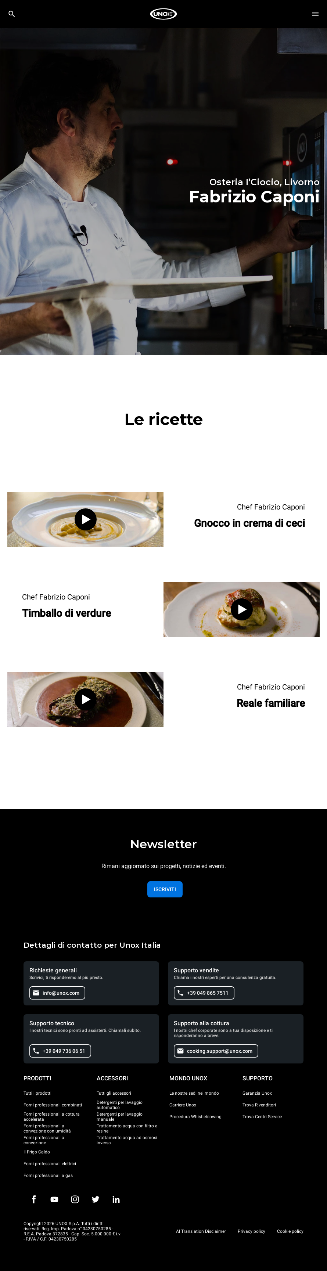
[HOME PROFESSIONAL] (163, 14)
